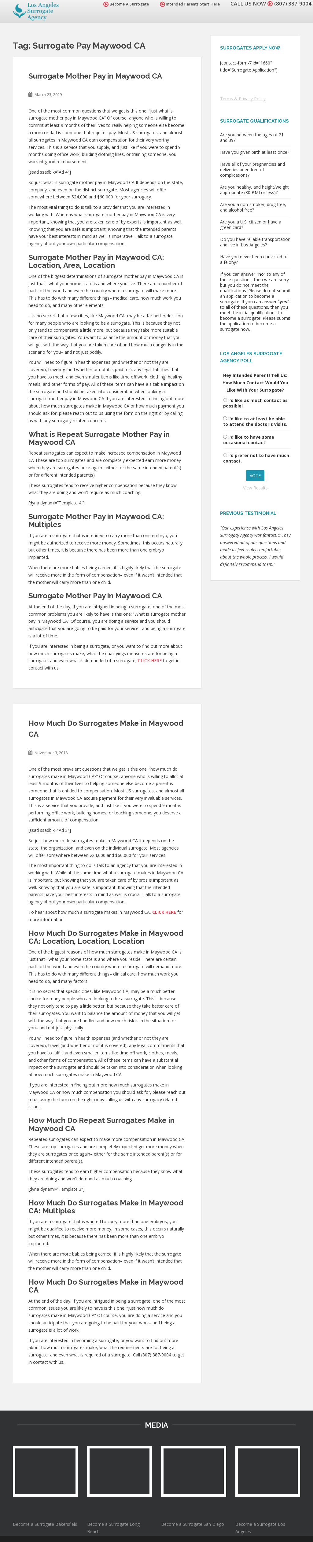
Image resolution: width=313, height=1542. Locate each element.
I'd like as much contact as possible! (255, 403)
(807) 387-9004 (292, 3)
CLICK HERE (150, 660)
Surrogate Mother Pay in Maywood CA (95, 76)
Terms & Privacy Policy (243, 98)
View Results (255, 488)
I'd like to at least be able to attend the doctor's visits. (255, 421)
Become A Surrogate (126, 4)
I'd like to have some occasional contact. (248, 439)
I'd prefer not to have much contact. (256, 458)
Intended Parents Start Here (190, 4)
